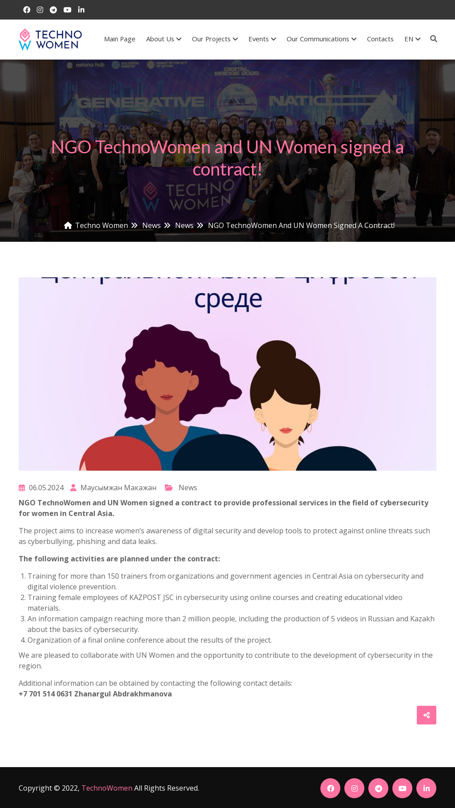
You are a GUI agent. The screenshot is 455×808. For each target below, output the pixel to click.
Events (262, 38)
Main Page (120, 38)
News (188, 487)
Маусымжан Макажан (113, 487)
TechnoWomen (106, 788)
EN (412, 38)
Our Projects (215, 38)
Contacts (380, 38)
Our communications (321, 38)
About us (163, 38)
